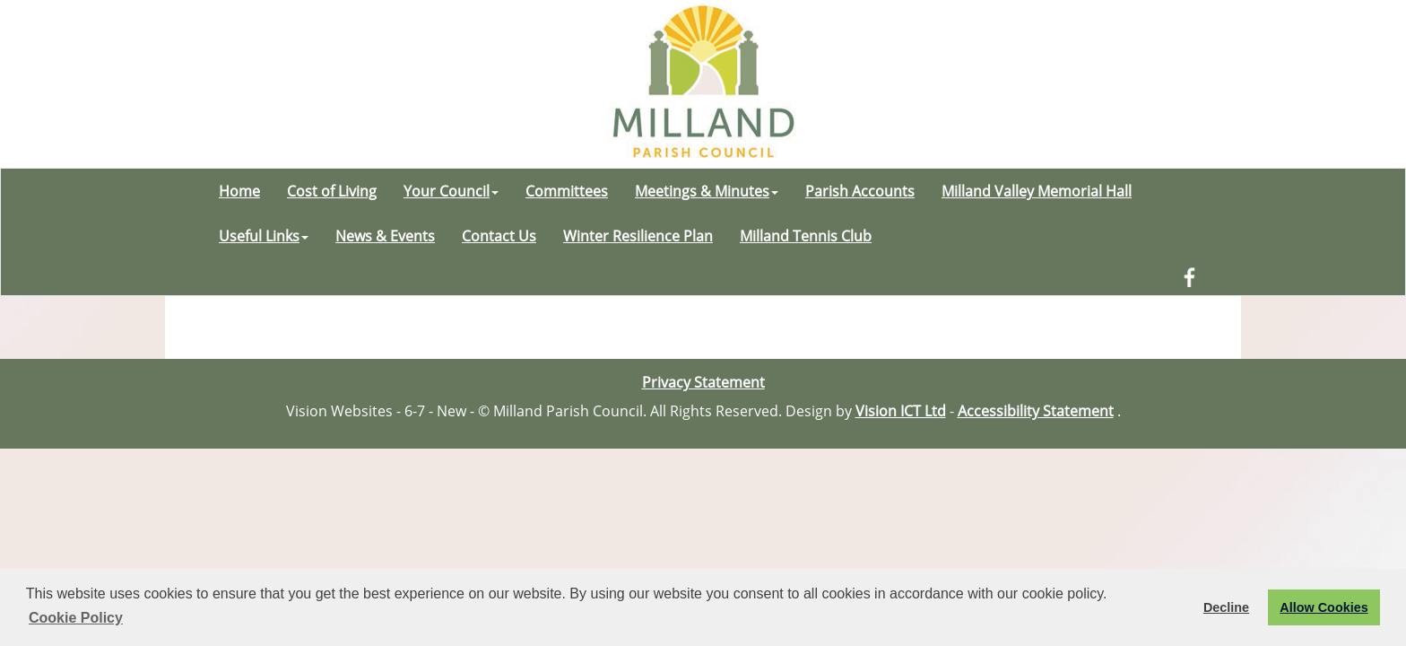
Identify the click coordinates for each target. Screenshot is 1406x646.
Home (239, 191)
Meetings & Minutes (706, 191)
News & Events (385, 236)
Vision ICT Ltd (900, 411)
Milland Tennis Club (806, 236)
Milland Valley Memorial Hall (1037, 191)
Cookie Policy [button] (76, 617)
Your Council (451, 191)
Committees (566, 191)
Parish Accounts (860, 191)
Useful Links (263, 236)
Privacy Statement (703, 382)
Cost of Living (332, 191)
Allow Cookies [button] (1323, 607)
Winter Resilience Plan (638, 236)
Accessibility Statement (1036, 411)
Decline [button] (1226, 607)
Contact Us (499, 236)
